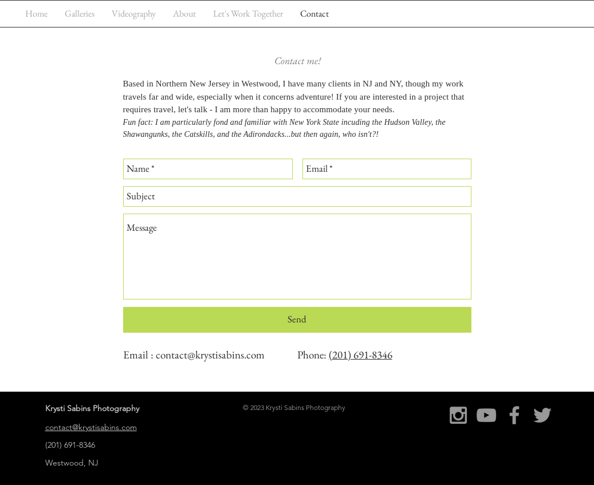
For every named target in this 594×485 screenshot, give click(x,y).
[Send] (297, 320)
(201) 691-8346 (360, 355)
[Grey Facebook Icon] (514, 415)
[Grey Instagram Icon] (458, 415)
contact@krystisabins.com (210, 355)
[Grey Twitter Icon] (542, 415)
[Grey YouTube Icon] (486, 415)
